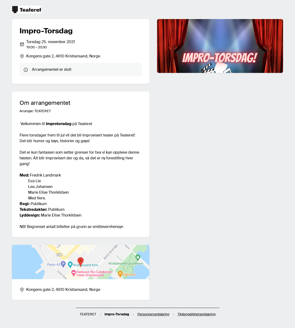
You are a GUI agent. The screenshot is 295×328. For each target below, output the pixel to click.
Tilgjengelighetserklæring (197, 314)
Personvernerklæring (153, 314)
